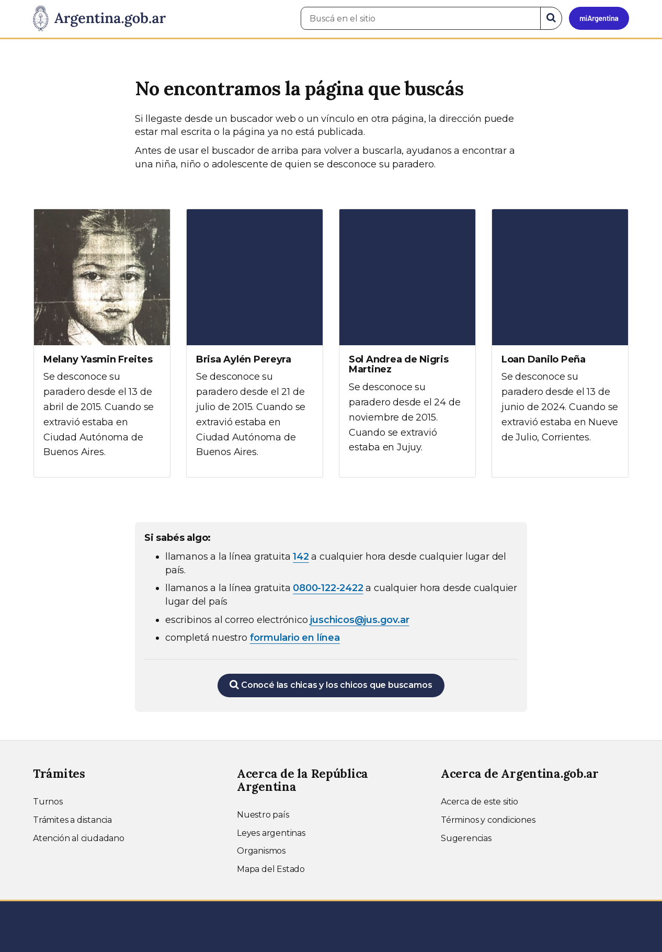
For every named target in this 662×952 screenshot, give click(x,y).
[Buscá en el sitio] (421, 18)
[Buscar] (551, 18)
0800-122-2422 (328, 588)
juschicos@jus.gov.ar (359, 620)
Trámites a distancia (72, 820)
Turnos (48, 802)
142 (301, 556)
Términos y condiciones (488, 820)
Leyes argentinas (271, 833)
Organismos (261, 851)
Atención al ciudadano (78, 838)
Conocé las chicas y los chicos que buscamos (331, 684)
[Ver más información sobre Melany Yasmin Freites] (102, 343)
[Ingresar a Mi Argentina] (599, 18)
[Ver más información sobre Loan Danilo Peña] (560, 335)
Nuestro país (263, 815)
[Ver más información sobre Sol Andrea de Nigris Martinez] (407, 341)
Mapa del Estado (271, 869)
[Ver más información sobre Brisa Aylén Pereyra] (255, 343)
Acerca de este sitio (479, 802)
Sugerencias (466, 838)
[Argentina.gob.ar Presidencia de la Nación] (99, 19)
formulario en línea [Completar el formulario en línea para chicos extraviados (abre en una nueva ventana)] (295, 637)
